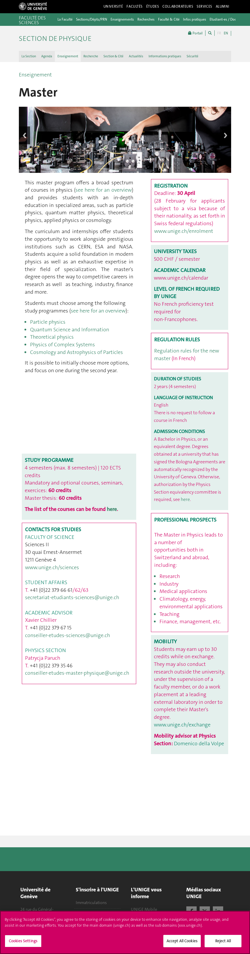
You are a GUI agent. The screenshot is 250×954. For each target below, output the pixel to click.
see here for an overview (103, 189)
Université (113, 6)
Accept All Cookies (182, 940)
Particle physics (48, 321)
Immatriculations (91, 902)
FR (219, 33)
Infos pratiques (194, 19)
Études (152, 6)
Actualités (136, 56)
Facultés (134, 6)
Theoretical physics (52, 336)
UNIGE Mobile (144, 909)
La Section (29, 56)
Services (204, 6)
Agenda (46, 56)
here (112, 509)
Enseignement (67, 56)
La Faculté (65, 19)
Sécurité (192, 56)
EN (226, 33)
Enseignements (122, 19)
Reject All (223, 940)
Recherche (90, 56)
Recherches (145, 19)
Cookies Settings (23, 940)
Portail (195, 33)
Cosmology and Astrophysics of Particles (77, 352)
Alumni (222, 6)
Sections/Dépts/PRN (91, 19)
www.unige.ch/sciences (52, 567)
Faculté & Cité (169, 19)
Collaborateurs (177, 6)
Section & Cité (113, 56)
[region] (125, 932)
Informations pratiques (165, 56)
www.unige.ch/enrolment (183, 231)
